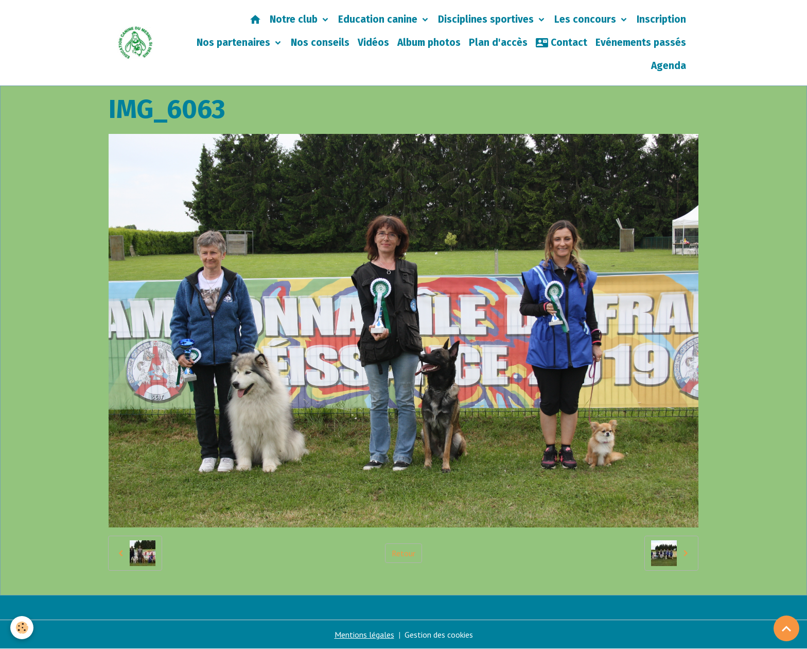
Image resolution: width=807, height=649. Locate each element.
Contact (561, 43)
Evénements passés (640, 42)
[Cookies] (21, 627)
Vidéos (373, 42)
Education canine (379, 19)
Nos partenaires (235, 42)
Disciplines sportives (487, 19)
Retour (403, 553)
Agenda (668, 66)
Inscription (661, 19)
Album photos (429, 42)
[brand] (135, 42)
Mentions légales (364, 634)
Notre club (295, 19)
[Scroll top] (786, 628)
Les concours (586, 19)
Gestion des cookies (439, 634)
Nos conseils (320, 42)
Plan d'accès (498, 42)
